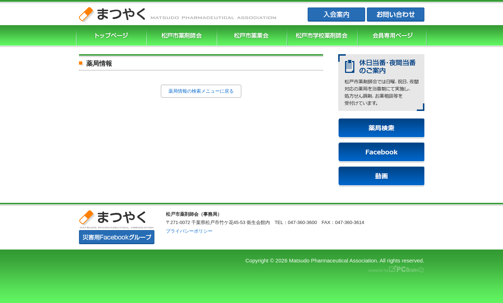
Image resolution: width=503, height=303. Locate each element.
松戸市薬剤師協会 (180, 36)
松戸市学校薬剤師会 (321, 36)
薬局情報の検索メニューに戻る (201, 91)
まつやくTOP (110, 36)
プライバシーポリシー (189, 231)
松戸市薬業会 (251, 36)
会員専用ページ (392, 36)
